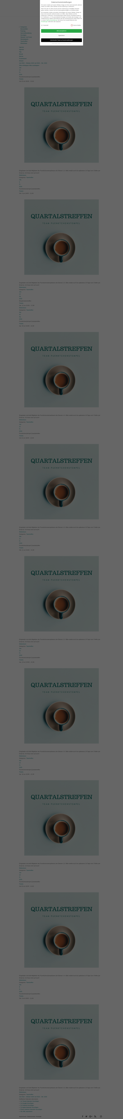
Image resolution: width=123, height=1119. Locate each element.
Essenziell (44, 24)
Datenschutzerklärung (51, 19)
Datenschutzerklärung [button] (62, 42)
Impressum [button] (69, 42)
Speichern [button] (61, 35)
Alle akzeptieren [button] (61, 30)
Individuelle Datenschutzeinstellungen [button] (61, 39)
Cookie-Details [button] (54, 42)
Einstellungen (44, 21)
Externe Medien (76, 24)
